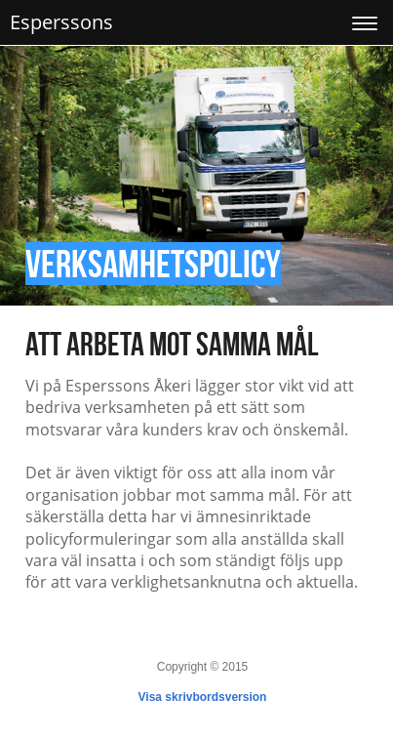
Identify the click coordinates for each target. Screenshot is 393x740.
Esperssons (61, 22)
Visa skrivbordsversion (202, 697)
